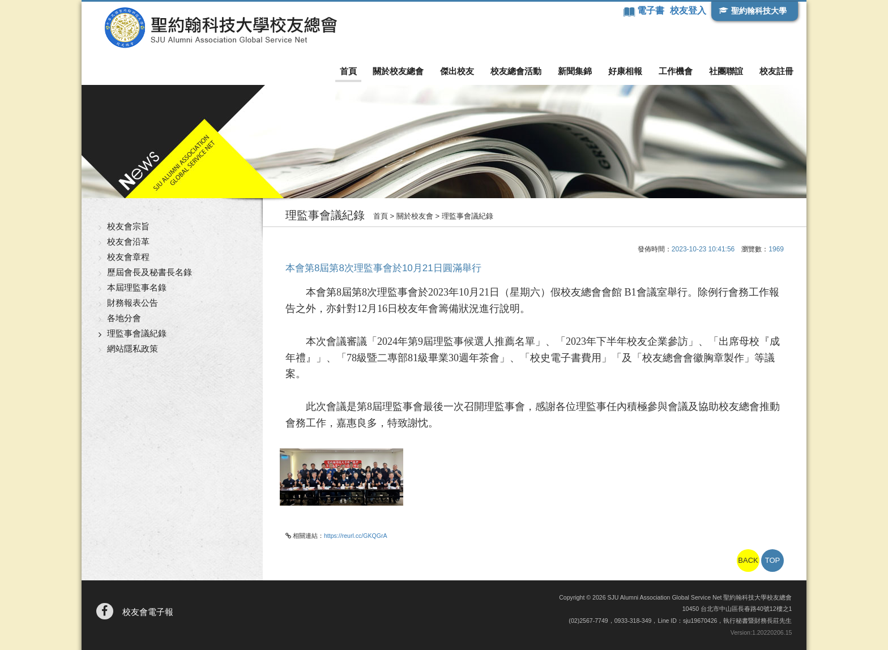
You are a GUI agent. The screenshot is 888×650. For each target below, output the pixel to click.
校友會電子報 (147, 612)
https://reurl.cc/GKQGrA (355, 535)
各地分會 (124, 318)
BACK (748, 560)
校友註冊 (776, 71)
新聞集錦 (575, 71)
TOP (772, 560)
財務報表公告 (132, 302)
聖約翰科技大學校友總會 (220, 27)
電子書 (652, 10)
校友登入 (688, 10)
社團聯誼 (726, 71)
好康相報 (625, 71)
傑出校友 (457, 71)
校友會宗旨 (128, 226)
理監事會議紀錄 (136, 333)
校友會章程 (128, 257)
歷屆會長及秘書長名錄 (149, 272)
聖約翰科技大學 (759, 11)
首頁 (348, 71)
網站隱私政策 (132, 348)
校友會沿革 (128, 241)
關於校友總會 (398, 71)
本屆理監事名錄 (136, 287)
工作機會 (676, 71)
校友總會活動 (515, 71)
